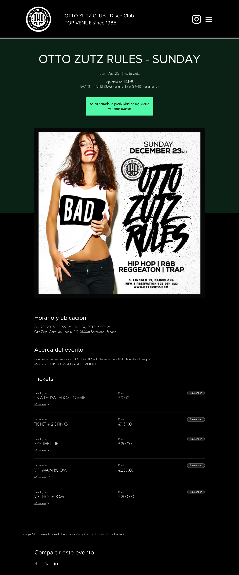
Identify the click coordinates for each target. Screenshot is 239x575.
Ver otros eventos (119, 109)
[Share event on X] (46, 563)
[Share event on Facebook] (36, 563)
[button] (209, 19)
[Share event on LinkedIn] (56, 563)
